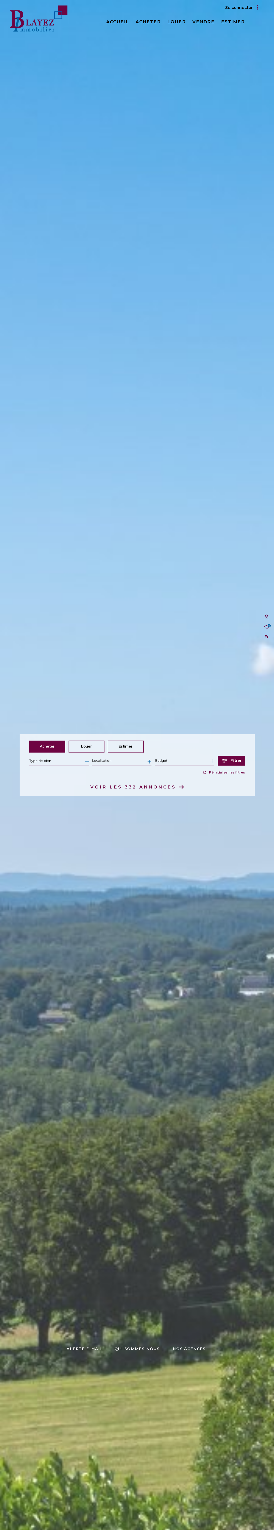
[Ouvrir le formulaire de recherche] (231, 761)
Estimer (126, 746)
